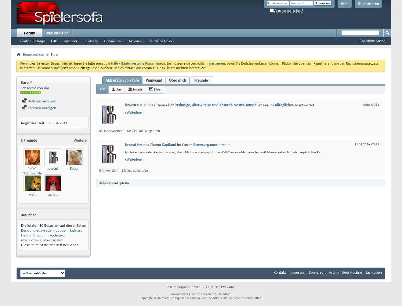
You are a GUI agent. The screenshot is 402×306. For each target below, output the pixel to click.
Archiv (334, 272)
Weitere (80, 140)
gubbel (61, 230)
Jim (45, 235)
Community (112, 41)
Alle (102, 89)
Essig (74, 168)
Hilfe (345, 4)
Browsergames (206, 144)
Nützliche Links (160, 41)
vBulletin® (193, 294)
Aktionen (135, 41)
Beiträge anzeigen (39, 101)
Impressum (297, 272)
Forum (29, 33)
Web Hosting (352, 272)
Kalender (70, 41)
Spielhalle (90, 41)
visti (32, 194)
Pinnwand (154, 80)
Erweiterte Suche (372, 41)
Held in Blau (30, 235)
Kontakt (280, 272)
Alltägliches (284, 105)
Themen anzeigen (39, 107)
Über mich (177, 80)
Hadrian (74, 230)
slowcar (49, 240)
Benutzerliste (33, 54)
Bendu (26, 230)
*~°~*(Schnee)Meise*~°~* (39, 171)
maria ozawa (31, 240)
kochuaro (56, 235)
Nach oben (373, 272)
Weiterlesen (135, 113)
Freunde (201, 80)
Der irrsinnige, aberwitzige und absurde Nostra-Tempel (212, 105)
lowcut (130, 105)
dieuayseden (43, 230)
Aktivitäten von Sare (122, 80)
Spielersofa (318, 272)
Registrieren (368, 4)
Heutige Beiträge (32, 41)
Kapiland (169, 144)
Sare (119, 89)
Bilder (157, 89)
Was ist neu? (56, 33)
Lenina (53, 194)
